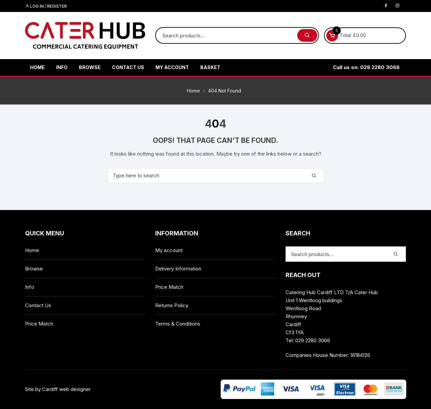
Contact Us (128, 67)
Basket (210, 67)
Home (37, 67)
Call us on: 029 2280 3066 (366, 67)
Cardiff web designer (66, 389)
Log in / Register (46, 6)
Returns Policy (171, 305)
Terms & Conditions (177, 324)
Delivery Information (178, 268)
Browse (90, 67)
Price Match (39, 324)
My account (172, 67)
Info (62, 67)
